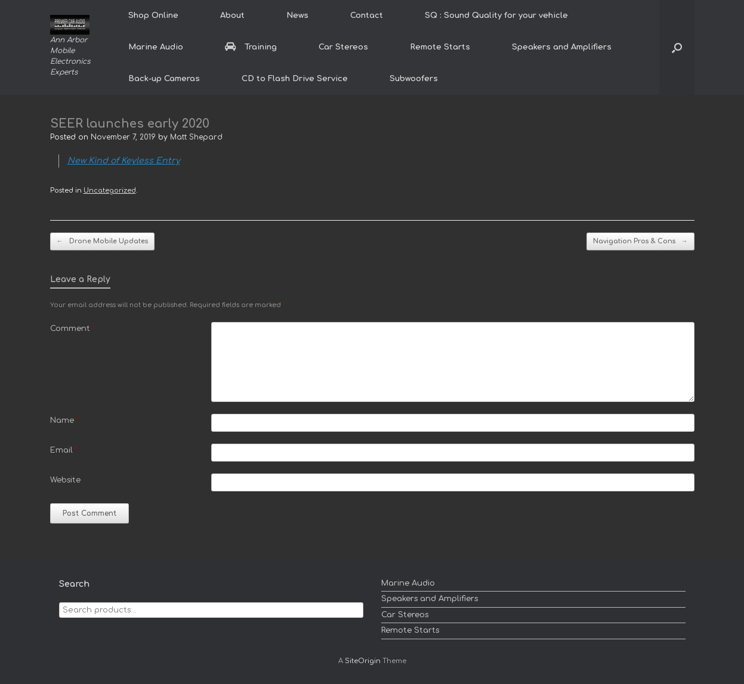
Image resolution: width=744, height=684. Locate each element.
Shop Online (153, 15)
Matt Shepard (196, 137)
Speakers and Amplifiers (562, 47)
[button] (676, 47)
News (297, 15)
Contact (366, 15)
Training (251, 47)
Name (64, 420)
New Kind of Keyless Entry (123, 160)
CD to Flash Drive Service (295, 79)
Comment (72, 328)
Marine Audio (155, 47)
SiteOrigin (363, 661)
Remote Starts (440, 47)
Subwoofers (414, 79)
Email (64, 450)
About (232, 15)
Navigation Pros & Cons (640, 242)
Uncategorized (110, 190)
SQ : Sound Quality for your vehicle (496, 15)
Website (65, 480)
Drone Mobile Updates (102, 242)
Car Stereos (343, 47)
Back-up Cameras (164, 79)
